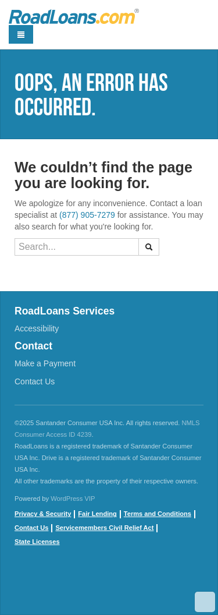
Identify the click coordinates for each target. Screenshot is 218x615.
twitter (75, 586)
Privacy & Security (43, 513)
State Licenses (37, 541)
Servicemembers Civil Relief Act (104, 527)
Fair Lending (97, 513)
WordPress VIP (73, 498)
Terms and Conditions (157, 513)
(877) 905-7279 (87, 215)
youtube (49, 586)
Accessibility (37, 328)
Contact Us (35, 381)
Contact (33, 346)
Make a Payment (45, 363)
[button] (148, 247)
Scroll (205, 602)
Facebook (23, 586)
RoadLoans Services (65, 311)
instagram (101, 586)
